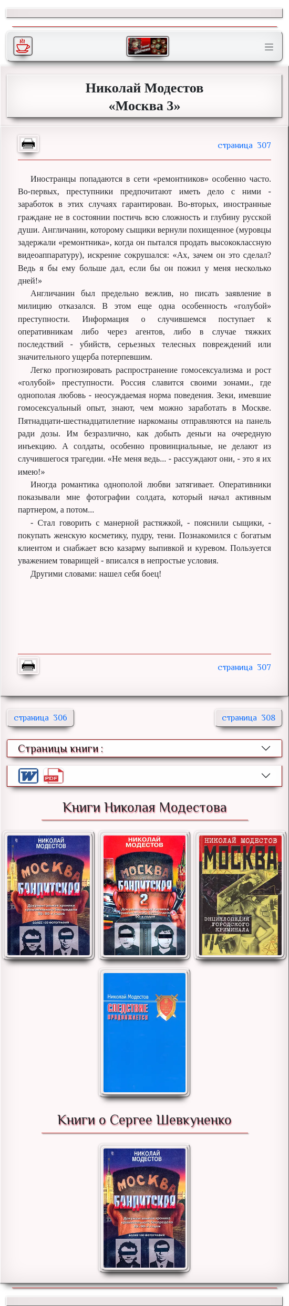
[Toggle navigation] (269, 47)
